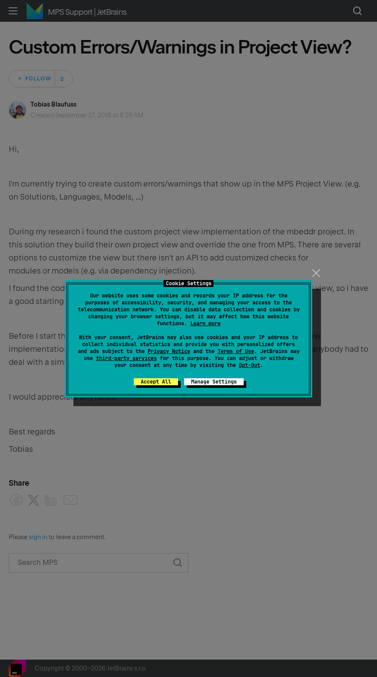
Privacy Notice (169, 351)
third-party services (126, 358)
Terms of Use (236, 351)
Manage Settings (214, 381)
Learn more (205, 323)
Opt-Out (249, 365)
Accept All (156, 381)
